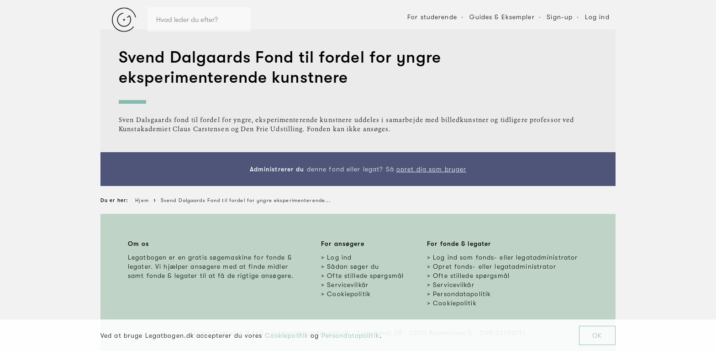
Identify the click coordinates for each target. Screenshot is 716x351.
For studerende (432, 17)
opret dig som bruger (431, 169)
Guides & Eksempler (502, 17)
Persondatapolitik (350, 335)
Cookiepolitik (287, 335)
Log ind (597, 17)
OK (597, 335)
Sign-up (560, 17)
